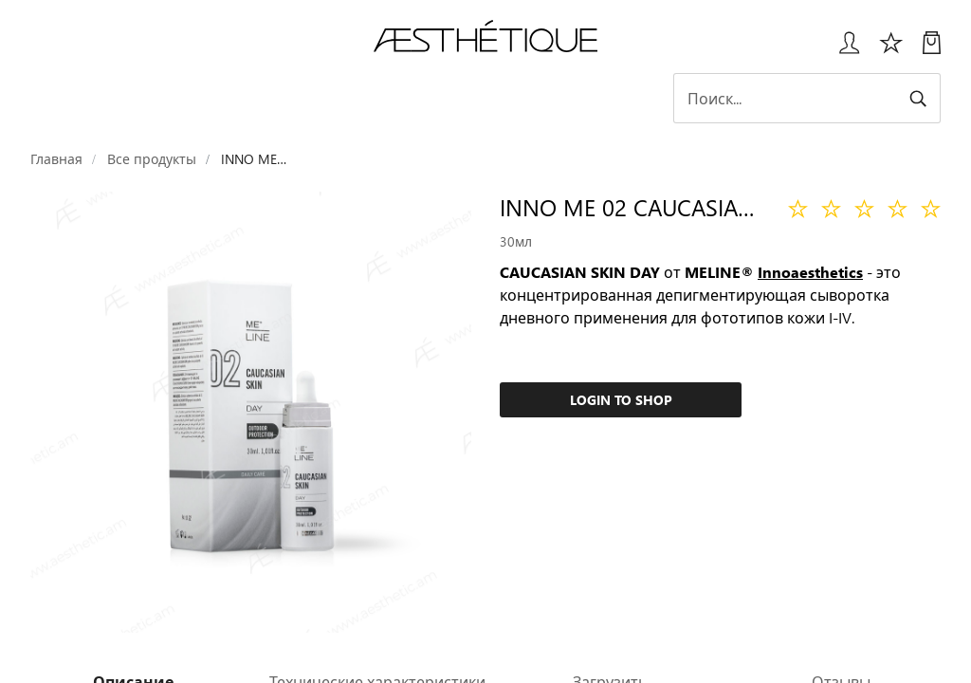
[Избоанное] (891, 50)
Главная (56, 159)
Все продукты (151, 159)
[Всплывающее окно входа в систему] (842, 50)
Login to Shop (621, 400)
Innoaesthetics (810, 272)
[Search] (808, 98)
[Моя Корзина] (932, 50)
